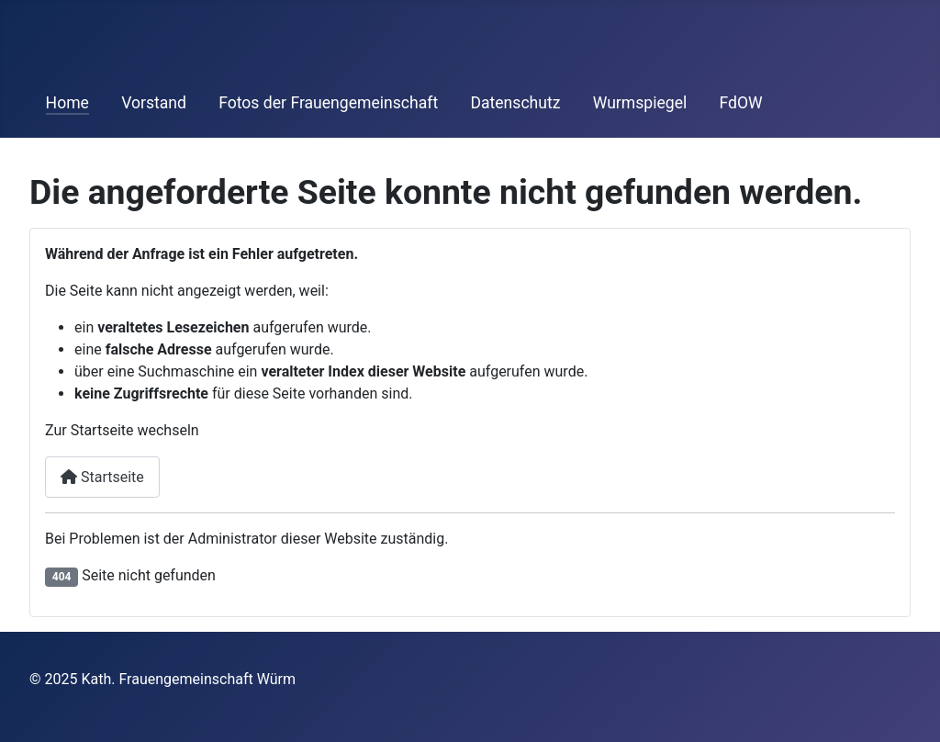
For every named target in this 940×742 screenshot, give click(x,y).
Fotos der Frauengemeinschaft (328, 103)
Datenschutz (515, 103)
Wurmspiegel (640, 103)
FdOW (740, 103)
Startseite (102, 477)
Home (67, 103)
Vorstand (153, 103)
